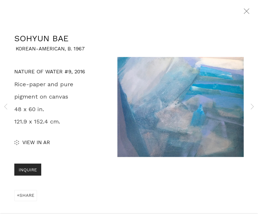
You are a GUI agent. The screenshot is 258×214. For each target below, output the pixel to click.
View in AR (32, 145)
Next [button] (252, 107)
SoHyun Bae (41, 40)
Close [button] (246, 13)
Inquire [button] (28, 171)
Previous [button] (5, 107)
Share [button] (26, 197)
